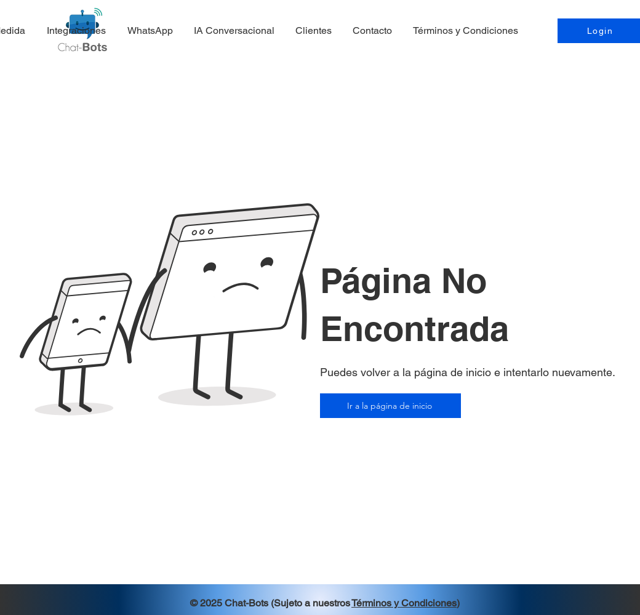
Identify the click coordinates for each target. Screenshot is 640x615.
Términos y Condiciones (404, 603)
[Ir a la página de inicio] (390, 405)
